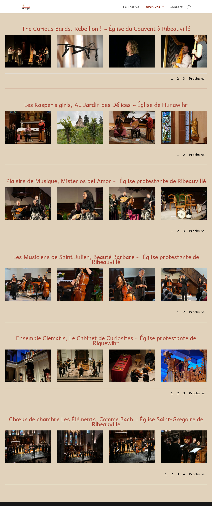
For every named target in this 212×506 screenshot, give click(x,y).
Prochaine (197, 78)
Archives (153, 7)
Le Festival (131, 7)
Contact (176, 7)
